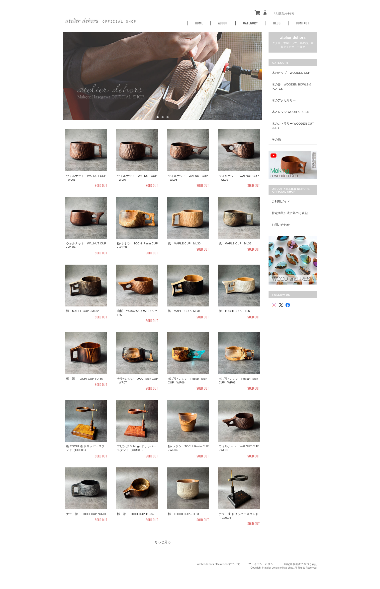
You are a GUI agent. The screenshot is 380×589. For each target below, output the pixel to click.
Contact (302, 23)
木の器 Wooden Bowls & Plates (291, 86)
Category (250, 23)
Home (199, 23)
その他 (276, 139)
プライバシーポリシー (262, 564)
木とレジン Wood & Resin (290, 111)
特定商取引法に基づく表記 (290, 213)
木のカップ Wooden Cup (291, 72)
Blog (277, 23)
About (223, 23)
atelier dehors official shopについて (218, 564)
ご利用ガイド (281, 201)
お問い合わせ (281, 224)
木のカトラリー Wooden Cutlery (293, 126)
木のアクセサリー (284, 100)
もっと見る (163, 542)
